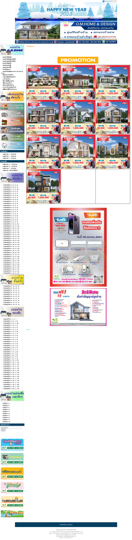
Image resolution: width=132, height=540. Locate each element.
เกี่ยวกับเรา (52, 19)
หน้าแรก (22, 19)
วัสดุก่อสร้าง (66, 19)
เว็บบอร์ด (96, 19)
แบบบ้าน (37, 19)
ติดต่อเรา (81, 19)
